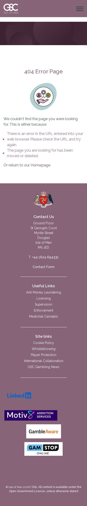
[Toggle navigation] (80, 8)
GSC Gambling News (43, 367)
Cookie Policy (43, 343)
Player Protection (43, 355)
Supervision (43, 304)
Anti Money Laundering (43, 292)
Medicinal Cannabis (43, 316)
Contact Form (44, 267)
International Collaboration (43, 361)
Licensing (43, 298)
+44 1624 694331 (45, 257)
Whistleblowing (43, 349)
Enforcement (43, 310)
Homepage (41, 165)
